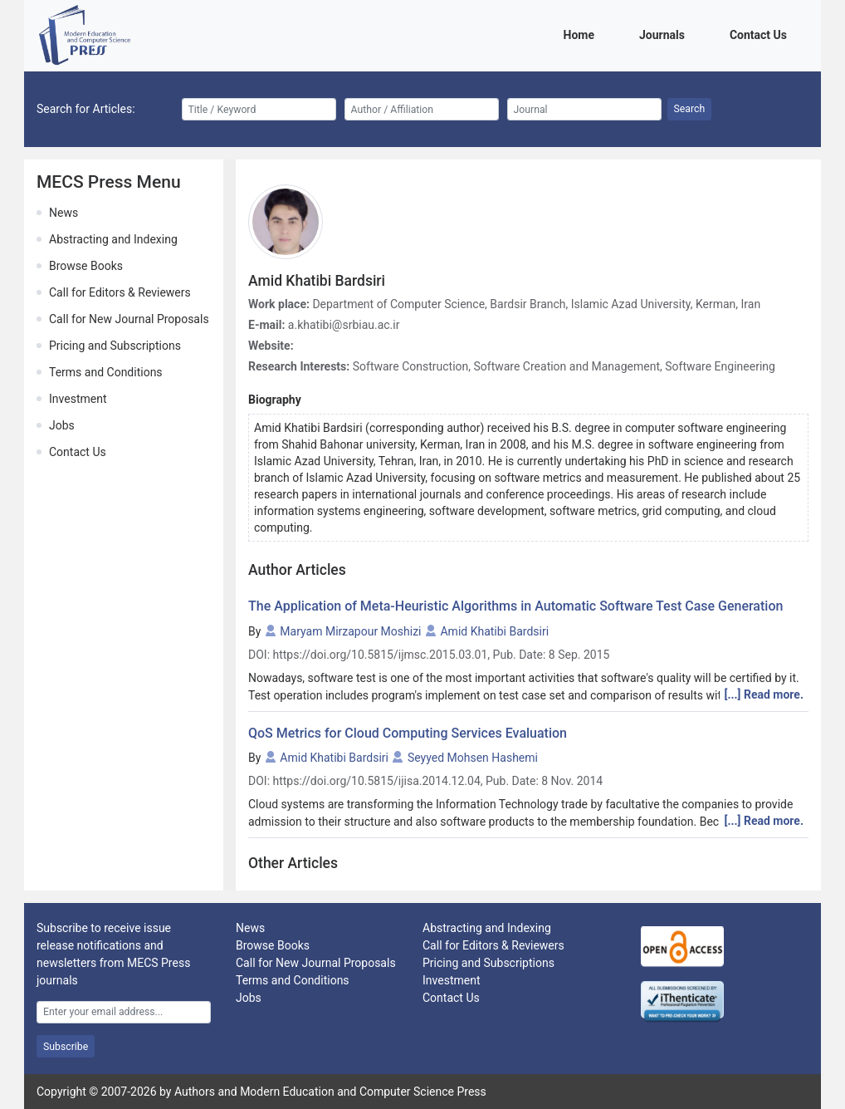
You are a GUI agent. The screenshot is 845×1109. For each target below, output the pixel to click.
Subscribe (65, 1047)
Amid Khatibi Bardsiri (494, 631)
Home (582, 34)
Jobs (62, 425)
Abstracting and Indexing (113, 239)
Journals (665, 34)
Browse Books (86, 265)
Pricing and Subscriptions (115, 345)
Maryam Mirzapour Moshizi (350, 631)
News (63, 212)
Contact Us (761, 34)
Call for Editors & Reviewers (120, 292)
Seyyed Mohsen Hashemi (473, 757)
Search (690, 109)
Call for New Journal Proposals (129, 319)
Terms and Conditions (106, 372)
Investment (77, 398)
